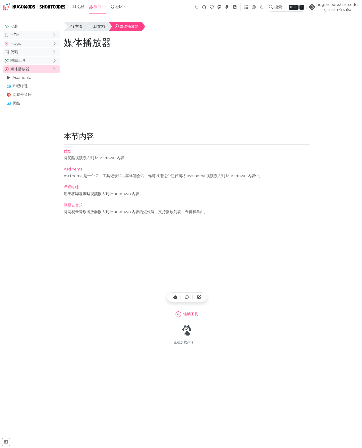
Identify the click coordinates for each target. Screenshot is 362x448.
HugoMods (19, 7)
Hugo (13, 43)
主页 (76, 26)
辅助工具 (15, 60)
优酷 (13, 103)
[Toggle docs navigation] (6, 442)
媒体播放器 (17, 69)
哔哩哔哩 (17, 86)
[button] (97, 7)
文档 (78, 6)
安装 (11, 26)
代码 (11, 52)
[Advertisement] (31, 184)
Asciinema (19, 77)
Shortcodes (52, 7)
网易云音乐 (19, 94)
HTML (13, 35)
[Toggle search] (271, 7)
